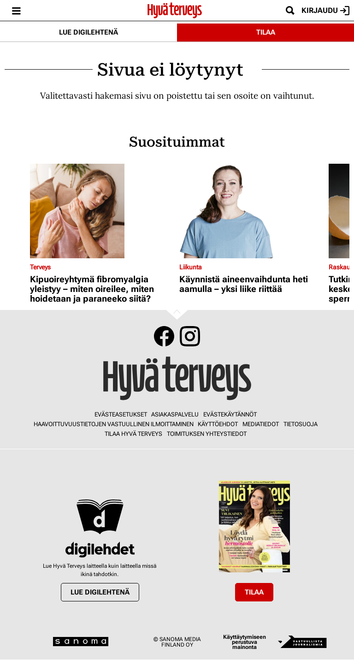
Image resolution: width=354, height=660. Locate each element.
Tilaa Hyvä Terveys (133, 433)
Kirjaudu (325, 10)
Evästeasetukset (120, 414)
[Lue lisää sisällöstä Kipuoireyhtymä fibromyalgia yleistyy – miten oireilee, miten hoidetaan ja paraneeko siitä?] (102, 211)
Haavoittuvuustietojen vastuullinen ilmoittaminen (114, 424)
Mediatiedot (260, 424)
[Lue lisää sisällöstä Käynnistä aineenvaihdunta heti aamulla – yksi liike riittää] (251, 211)
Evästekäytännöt (230, 414)
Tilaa (265, 32)
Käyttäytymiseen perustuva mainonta (244, 642)
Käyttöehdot (218, 424)
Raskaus (341, 267)
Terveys (40, 267)
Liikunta (190, 267)
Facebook (164, 336)
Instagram (190, 336)
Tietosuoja (300, 424)
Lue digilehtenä (88, 32)
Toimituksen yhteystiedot (207, 433)
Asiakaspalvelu (175, 414)
